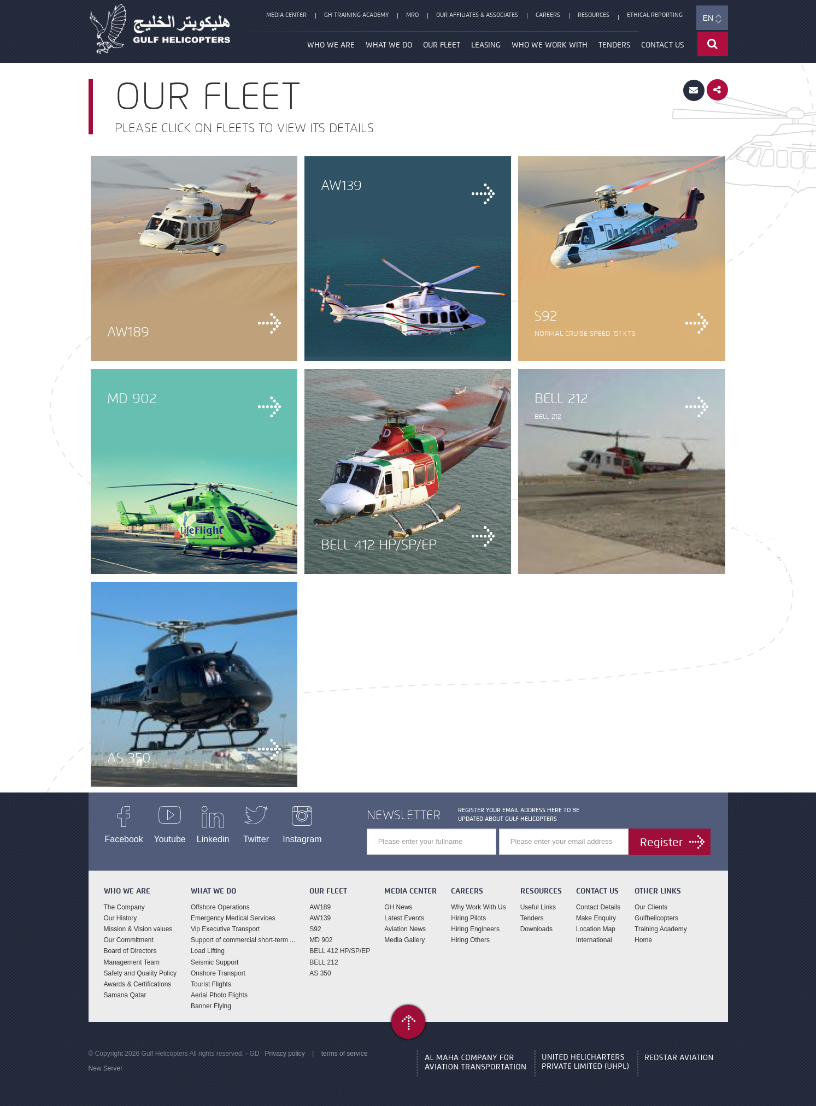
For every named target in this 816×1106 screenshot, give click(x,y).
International (594, 940)
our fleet (441, 45)
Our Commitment (129, 940)
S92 (315, 929)
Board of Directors (130, 951)
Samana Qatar (125, 995)
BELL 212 (323, 962)
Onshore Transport (218, 973)
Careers (548, 15)
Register (661, 842)
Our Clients (651, 907)
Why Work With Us (478, 907)
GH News (398, 907)
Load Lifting (208, 951)
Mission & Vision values (138, 929)
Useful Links (538, 907)
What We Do (389, 45)
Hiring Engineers (475, 929)
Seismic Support (214, 962)
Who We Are (331, 45)
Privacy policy (284, 1053)
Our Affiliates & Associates (477, 15)
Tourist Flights (211, 984)
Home (643, 940)
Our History (120, 918)
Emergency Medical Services (233, 918)
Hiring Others (470, 940)
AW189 (320, 907)
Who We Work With (550, 45)
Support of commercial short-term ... (243, 940)
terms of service (344, 1053)
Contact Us (662, 45)
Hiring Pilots (468, 918)
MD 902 (320, 940)
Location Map (595, 929)
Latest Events (404, 918)
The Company (124, 907)
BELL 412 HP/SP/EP (339, 951)
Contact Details (598, 907)
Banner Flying (211, 1006)
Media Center (286, 15)
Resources (593, 15)
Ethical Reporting (655, 15)
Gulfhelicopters (656, 918)
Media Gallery (404, 940)
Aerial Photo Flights (219, 995)
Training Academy (661, 929)
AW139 (320, 918)
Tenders (614, 45)
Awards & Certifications (138, 984)
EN (712, 18)
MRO (412, 15)
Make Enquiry (596, 918)
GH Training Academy (356, 15)
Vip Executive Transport (225, 929)
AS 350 (320, 973)
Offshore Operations (220, 907)
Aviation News (405, 929)
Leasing (486, 45)
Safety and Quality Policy (140, 973)
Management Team (132, 962)
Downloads (536, 929)
